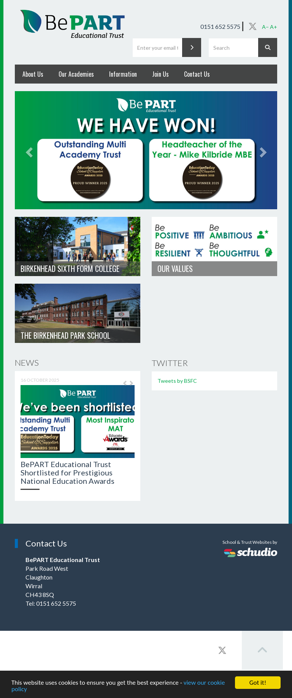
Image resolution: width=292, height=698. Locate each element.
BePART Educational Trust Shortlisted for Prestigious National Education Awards (67, 472)
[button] (123, 386)
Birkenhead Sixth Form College (70, 268)
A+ (273, 27)
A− (265, 27)
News (27, 362)
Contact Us (197, 74)
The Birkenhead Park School (65, 335)
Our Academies (76, 74)
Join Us (160, 74)
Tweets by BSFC (177, 380)
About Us (32, 74)
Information (123, 74)
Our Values (175, 268)
